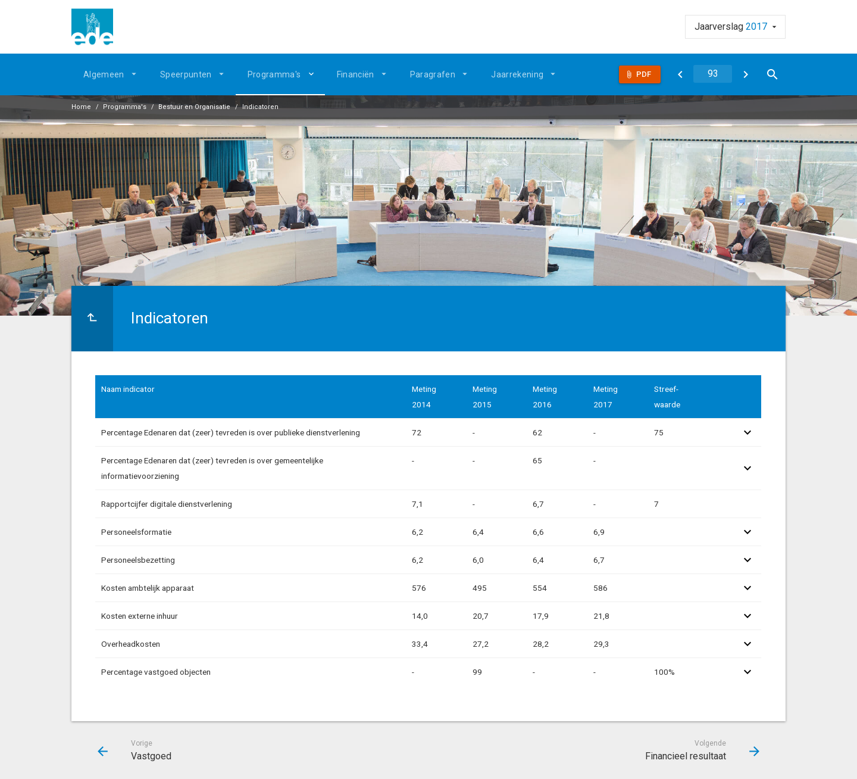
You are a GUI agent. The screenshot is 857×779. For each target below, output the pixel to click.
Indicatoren (260, 107)
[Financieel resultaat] (745, 74)
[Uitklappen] (313, 74)
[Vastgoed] (680, 74)
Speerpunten (186, 74)
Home (81, 107)
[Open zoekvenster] (772, 74)
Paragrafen (433, 74)
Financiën (355, 74)
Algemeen (103, 74)
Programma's (274, 74)
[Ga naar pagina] (712, 74)
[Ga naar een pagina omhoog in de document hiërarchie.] (92, 318)
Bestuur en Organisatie (194, 107)
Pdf (643, 74)
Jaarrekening (517, 74)
